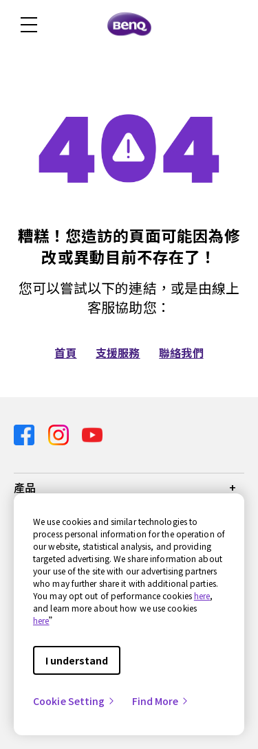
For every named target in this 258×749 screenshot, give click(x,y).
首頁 (65, 352)
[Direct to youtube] (92, 433)
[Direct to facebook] (25, 433)
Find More (161, 701)
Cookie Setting (74, 701)
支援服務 (118, 352)
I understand (76, 660)
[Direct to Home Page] (129, 25)
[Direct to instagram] (60, 433)
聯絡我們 (181, 352)
